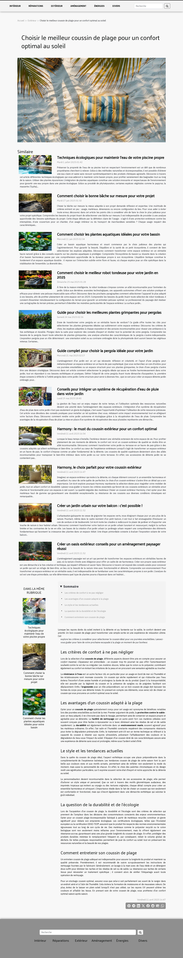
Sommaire (71, 586)
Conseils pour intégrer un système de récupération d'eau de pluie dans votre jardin (108, 391)
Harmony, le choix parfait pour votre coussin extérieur (99, 467)
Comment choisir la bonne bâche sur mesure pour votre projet (34, 677)
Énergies (99, 6)
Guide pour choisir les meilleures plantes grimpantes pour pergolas (109, 312)
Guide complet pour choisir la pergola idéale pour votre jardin (105, 350)
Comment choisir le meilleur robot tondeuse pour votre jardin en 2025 (107, 274)
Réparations (36, 6)
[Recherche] (148, 6)
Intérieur (15, 6)
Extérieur (56, 6)
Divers (116, 6)
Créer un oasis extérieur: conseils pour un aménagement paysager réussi (108, 546)
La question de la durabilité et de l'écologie (85, 611)
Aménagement (78, 6)
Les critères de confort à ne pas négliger (84, 592)
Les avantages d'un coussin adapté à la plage (87, 599)
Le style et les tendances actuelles (81, 605)
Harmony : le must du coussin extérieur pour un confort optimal (107, 428)
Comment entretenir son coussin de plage (85, 617)
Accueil (20, 20)
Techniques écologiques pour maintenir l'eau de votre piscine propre (34, 632)
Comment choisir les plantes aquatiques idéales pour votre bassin (34, 723)
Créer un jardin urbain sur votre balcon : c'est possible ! (99, 505)
